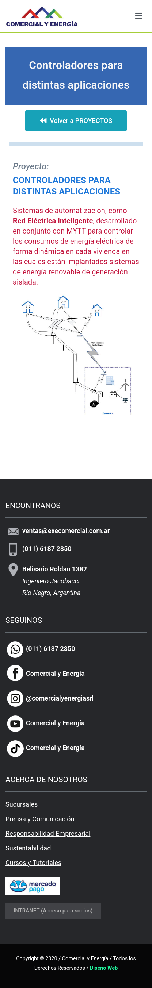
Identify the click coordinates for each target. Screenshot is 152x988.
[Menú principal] (138, 16)
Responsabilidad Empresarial (47, 833)
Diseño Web (104, 968)
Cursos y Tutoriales (33, 863)
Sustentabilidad (28, 848)
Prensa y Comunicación (40, 819)
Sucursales (21, 804)
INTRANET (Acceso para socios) (53, 910)
